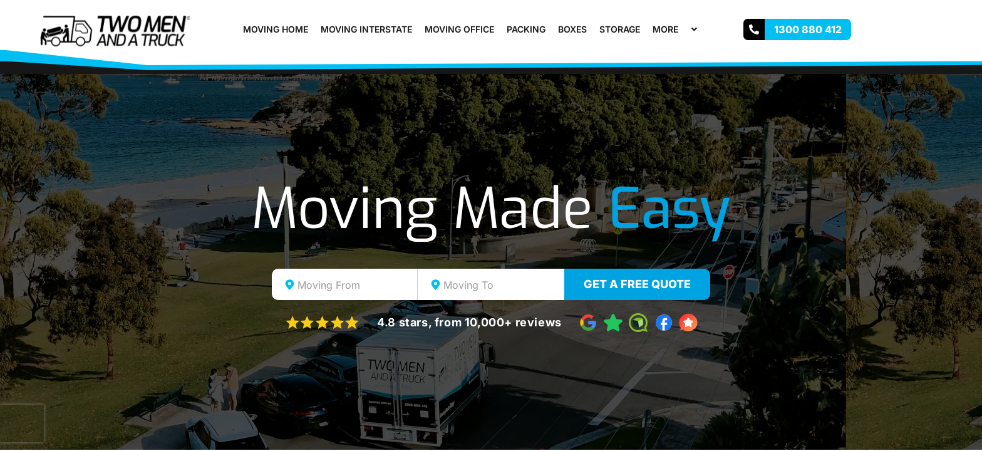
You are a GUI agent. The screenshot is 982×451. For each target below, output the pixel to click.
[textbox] (355, 285)
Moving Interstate (366, 29)
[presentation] (22, 423)
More (676, 29)
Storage (619, 29)
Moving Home (275, 29)
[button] (683, 29)
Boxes (572, 29)
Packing (526, 29)
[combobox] (345, 284)
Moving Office (459, 29)
